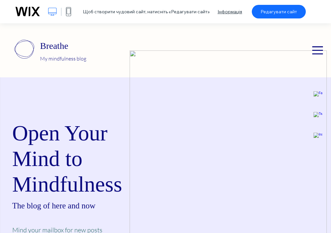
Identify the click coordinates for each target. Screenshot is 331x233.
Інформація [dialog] (230, 12)
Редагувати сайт (279, 12)
